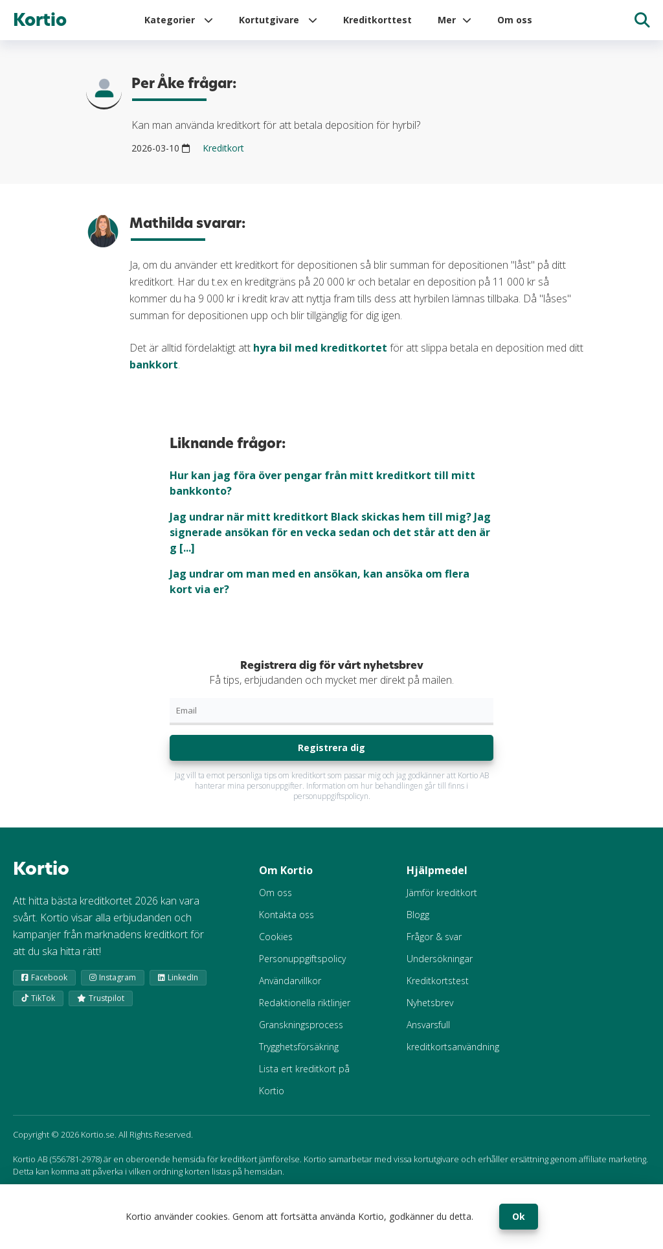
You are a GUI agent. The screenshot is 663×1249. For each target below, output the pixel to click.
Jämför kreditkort (442, 892)
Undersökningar (440, 958)
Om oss (514, 20)
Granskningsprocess (301, 1024)
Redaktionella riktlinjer (304, 1002)
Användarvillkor (290, 980)
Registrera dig (331, 747)
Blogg (418, 914)
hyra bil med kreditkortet (320, 348)
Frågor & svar (434, 936)
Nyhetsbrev (430, 1002)
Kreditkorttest (377, 20)
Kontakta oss (286, 914)
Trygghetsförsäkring (299, 1047)
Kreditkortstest (438, 980)
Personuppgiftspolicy (302, 958)
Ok (518, 1216)
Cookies (276, 936)
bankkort (153, 364)
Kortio (40, 20)
